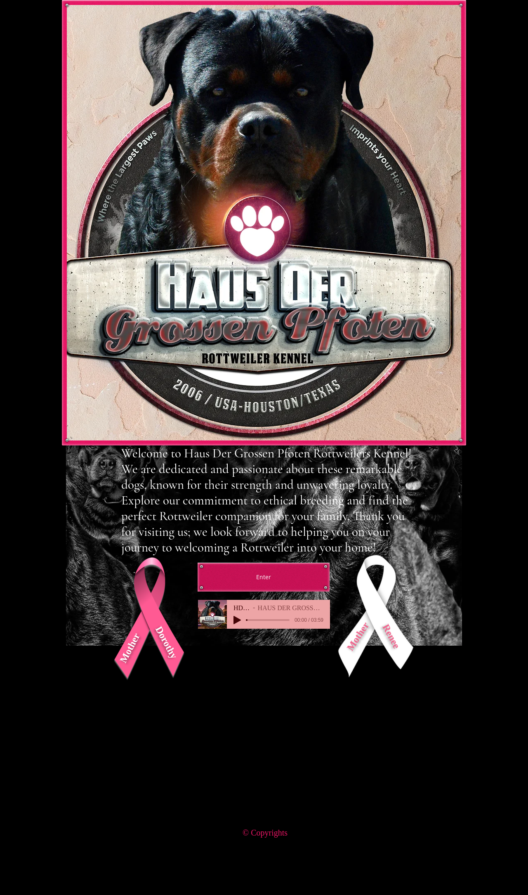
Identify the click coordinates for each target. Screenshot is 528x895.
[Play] (237, 620)
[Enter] (264, 577)
